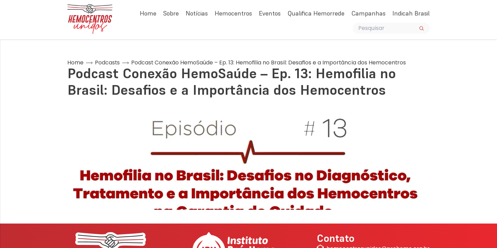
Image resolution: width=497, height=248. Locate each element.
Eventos (270, 13)
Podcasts (107, 62)
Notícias (197, 13)
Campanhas (368, 13)
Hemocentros (233, 13)
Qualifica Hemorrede (316, 13)
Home (148, 13)
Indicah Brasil (411, 13)
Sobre (171, 13)
